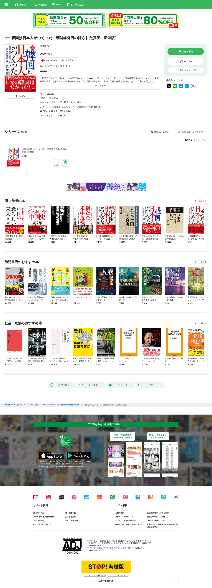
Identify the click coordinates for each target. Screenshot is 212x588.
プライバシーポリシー (124, 517)
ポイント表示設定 (72, 520)
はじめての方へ (39, 513)
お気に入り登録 (161, 132)
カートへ (188, 61)
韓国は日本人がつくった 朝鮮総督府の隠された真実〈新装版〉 (45, 150)
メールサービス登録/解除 (43, 517)
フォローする (48, 45)
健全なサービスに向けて (157, 517)
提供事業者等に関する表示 (158, 513)
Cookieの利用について (156, 520)
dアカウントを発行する (95, 575)
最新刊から (201, 140)
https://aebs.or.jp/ (96, 550)
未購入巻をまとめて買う (193, 132)
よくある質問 (70, 517)
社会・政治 (76, 102)
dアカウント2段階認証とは (126, 520)
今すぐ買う (188, 51)
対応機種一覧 (70, 513)
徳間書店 (53, 98)
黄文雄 (43, 46)
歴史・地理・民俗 (59, 102)
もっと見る (199, 201)
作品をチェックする (187, 70)
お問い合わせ (38, 520)
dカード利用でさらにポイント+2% (54, 66)
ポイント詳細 (67, 60)
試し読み (22, 96)
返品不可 (43, 71)
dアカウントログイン (42, 524)
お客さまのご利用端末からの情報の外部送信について (162, 525)
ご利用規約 (119, 513)
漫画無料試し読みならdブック (15, 405)
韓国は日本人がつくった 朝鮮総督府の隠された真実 (76, 107)
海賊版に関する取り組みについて (128, 524)
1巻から (189, 140)
